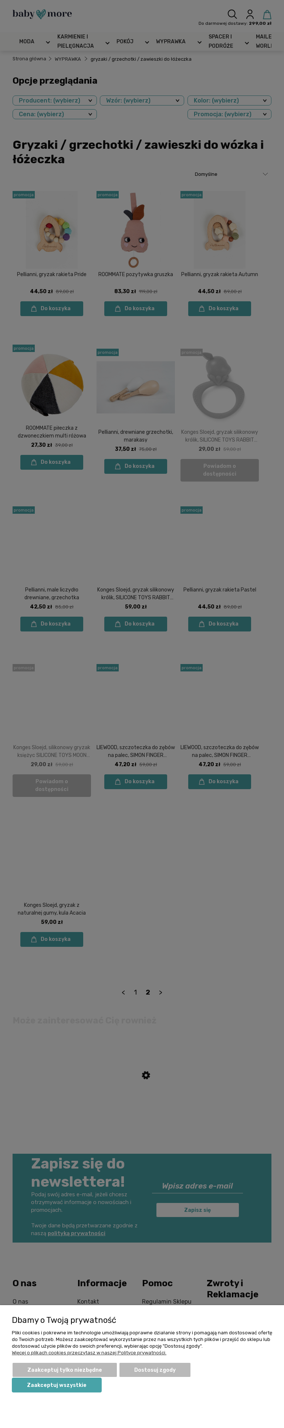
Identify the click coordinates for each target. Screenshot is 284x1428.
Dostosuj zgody (155, 1370)
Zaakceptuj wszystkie (57, 1385)
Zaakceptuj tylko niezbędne (64, 1370)
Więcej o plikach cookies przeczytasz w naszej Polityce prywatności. (89, 1352)
